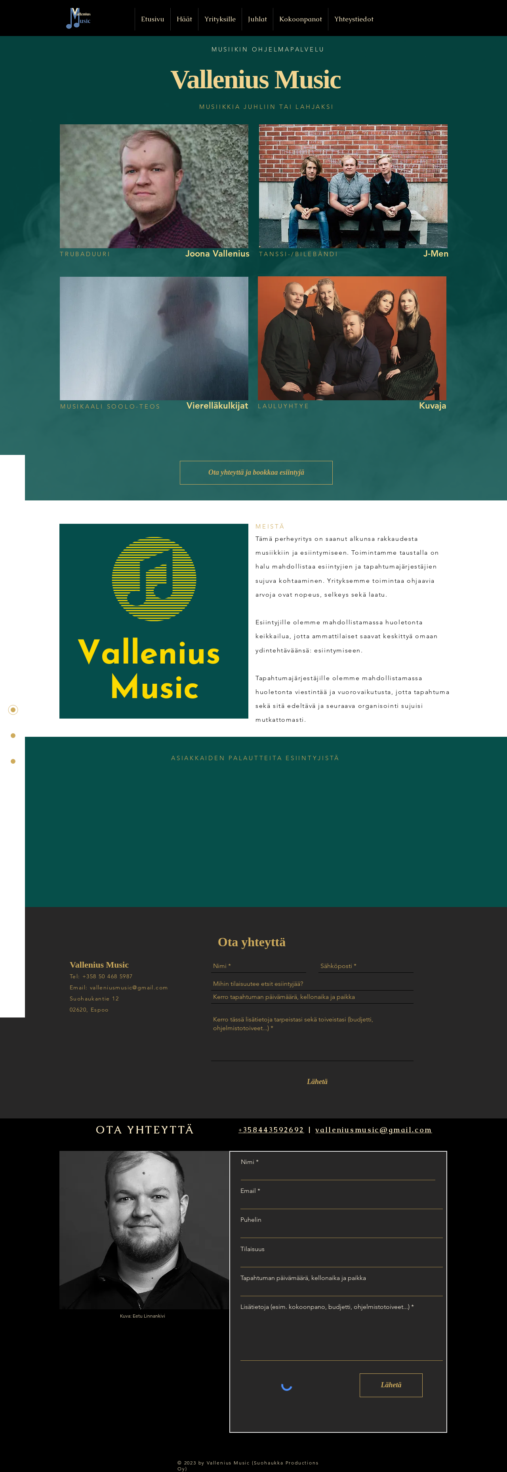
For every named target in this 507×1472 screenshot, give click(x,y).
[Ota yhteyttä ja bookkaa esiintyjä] (256, 473)
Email (248, 1191)
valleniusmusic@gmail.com (129, 987)
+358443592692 (271, 1129)
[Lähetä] (317, 1082)
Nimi (247, 1162)
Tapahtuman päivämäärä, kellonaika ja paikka (303, 1278)
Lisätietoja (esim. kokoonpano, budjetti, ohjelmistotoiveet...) (325, 1307)
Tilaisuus (252, 1249)
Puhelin (250, 1220)
